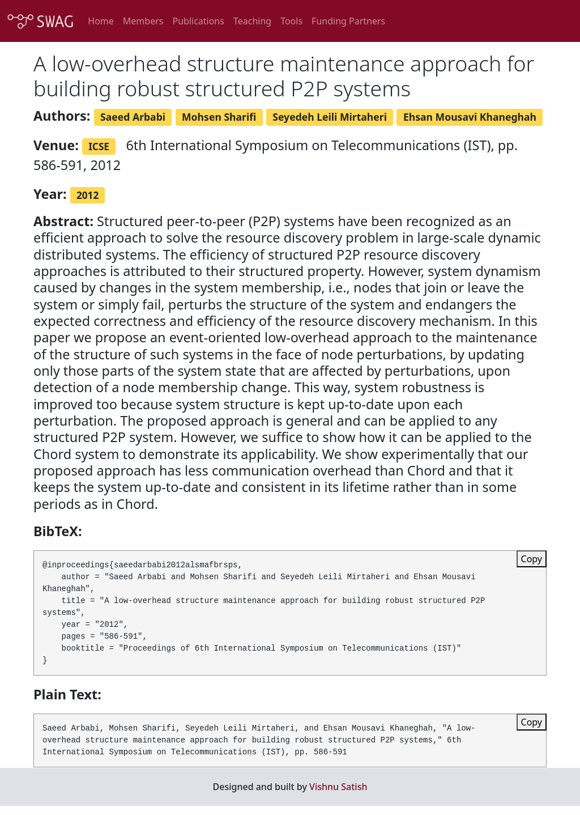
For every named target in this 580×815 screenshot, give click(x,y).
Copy (531, 559)
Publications (198, 21)
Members (143, 21)
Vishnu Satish (338, 786)
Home (101, 21)
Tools (291, 21)
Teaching (252, 21)
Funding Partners (348, 21)
